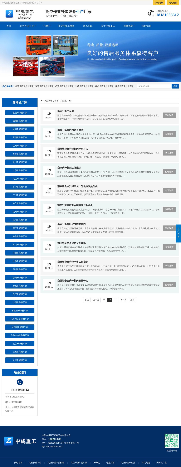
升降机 (45, 26)
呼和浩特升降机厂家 (20, 335)
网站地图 (173, 3)
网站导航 (159, 3)
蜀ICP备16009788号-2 (52, 446)
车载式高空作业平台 (84, 86)
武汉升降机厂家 (20, 178)
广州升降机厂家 (20, 195)
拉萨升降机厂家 (20, 170)
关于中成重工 (108, 26)
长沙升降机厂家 (20, 187)
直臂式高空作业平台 (44, 86)
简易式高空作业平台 (124, 86)
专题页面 (110, 462)
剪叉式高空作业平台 (64, 86)
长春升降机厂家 (20, 261)
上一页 (96, 300)
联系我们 (146, 26)
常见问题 (87, 26)
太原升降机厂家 (20, 286)
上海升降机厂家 (20, 352)
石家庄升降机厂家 (20, 310)
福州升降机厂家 (20, 211)
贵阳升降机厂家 (20, 137)
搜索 (175, 86)
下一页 (123, 300)
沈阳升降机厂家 (20, 302)
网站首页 (18, 462)
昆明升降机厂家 (20, 129)
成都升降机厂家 (20, 121)
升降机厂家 (65, 101)
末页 (132, 300)
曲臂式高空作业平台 (24, 86)
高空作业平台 (27, 26)
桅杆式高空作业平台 (104, 86)
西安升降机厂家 (20, 154)
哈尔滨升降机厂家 (20, 327)
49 (104, 300)
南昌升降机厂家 (20, 236)
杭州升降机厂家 (20, 220)
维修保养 (128, 26)
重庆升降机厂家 (20, 112)
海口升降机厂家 (20, 244)
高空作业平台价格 (56, 462)
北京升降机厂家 (20, 343)
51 (115, 300)
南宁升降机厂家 (20, 203)
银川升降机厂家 (20, 162)
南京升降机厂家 (20, 228)
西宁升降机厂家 (20, 294)
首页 (8, 26)
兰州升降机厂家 (20, 145)
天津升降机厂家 (20, 360)
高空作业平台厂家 (79, 462)
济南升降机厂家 (20, 277)
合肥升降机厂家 (20, 253)
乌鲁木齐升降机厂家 (20, 319)
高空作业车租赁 (66, 26)
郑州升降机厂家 (20, 269)
